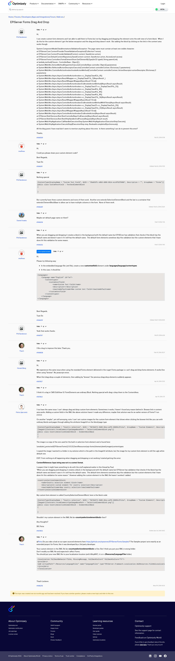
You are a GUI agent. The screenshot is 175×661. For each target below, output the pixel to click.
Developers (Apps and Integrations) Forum (38, 17)
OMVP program (55, 625)
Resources (87, 3)
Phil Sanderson (21, 37)
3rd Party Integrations (94, 656)
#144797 (40, 335)
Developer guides (98, 628)
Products (34, 3)
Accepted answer (44, 252)
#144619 (39, 166)
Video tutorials (97, 634)
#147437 (39, 381)
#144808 (40, 353)
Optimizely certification (15, 628)
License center (13, 634)
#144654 (40, 222)
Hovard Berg (21, 368)
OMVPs (62, 3)
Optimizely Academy (99, 640)
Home (10, 17)
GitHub (95, 637)
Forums (17, 17)
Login (163, 3)
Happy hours (54, 628)
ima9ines (22, 151)
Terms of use (59, 656)
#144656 (40, 245)
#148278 (40, 586)
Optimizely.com (13, 625)
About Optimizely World (32, 656)
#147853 (40, 531)
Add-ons (60, 17)
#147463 (40, 397)
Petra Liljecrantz (21, 412)
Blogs (52, 634)
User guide (96, 631)
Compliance (80, 656)
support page (147, 630)
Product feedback (56, 640)
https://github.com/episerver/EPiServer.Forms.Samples (107, 541)
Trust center (70, 656)
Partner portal (97, 625)
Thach (21, 351)
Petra (40, 541)
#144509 (40, 137)
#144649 (40, 207)
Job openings (12, 631)
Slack (52, 637)
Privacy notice (47, 656)
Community (74, 3)
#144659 (40, 320)
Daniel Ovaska (22, 220)
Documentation (48, 3)
